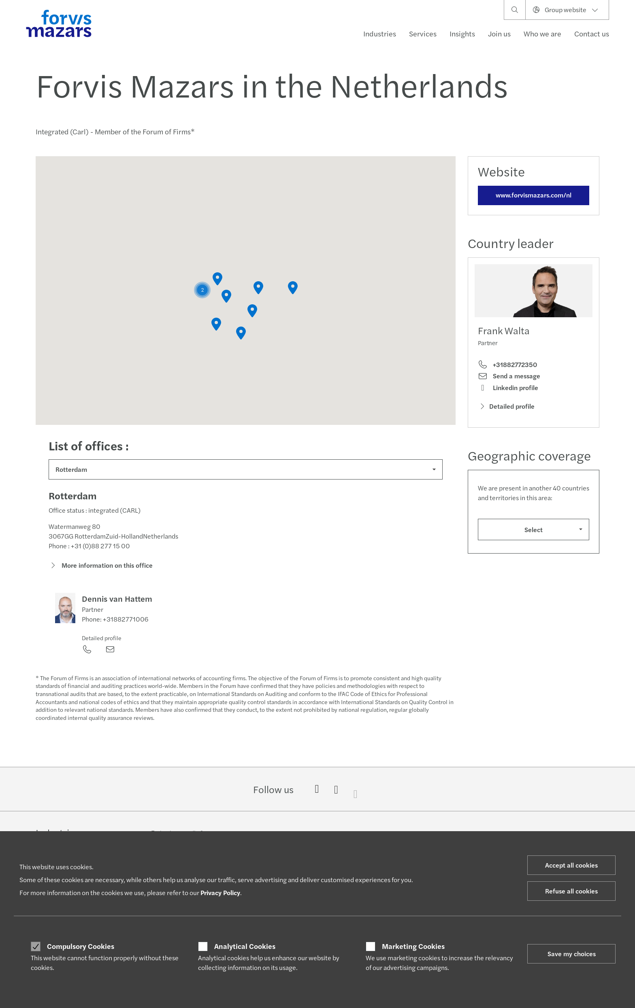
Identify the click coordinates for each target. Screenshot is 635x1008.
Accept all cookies (571, 865)
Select (533, 529)
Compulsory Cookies (80, 946)
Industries (379, 33)
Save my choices (572, 953)
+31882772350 (507, 364)
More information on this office (101, 567)
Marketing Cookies (413, 946)
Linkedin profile (508, 387)
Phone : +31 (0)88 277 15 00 (89, 548)
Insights (462, 33)
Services (423, 33)
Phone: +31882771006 (115, 621)
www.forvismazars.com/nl (533, 194)
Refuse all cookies (571, 891)
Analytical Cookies (244, 946)
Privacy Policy (220, 892)
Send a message (509, 375)
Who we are (542, 33)
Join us (499, 33)
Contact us (591, 33)
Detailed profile (101, 640)
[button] (202, 290)
